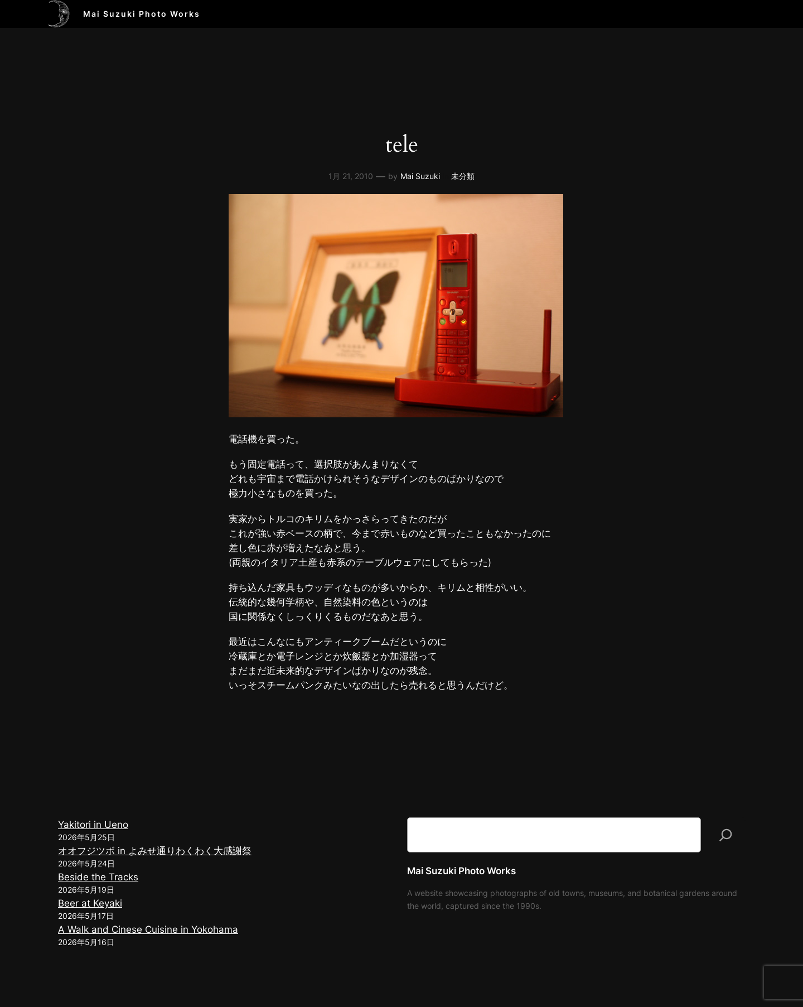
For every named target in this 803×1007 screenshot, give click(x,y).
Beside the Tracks (98, 877)
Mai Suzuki (420, 176)
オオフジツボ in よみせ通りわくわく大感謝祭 (154, 850)
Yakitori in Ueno (93, 824)
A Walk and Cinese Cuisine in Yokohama (148, 929)
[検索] (726, 835)
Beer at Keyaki (90, 903)
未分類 (463, 176)
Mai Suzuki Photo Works (141, 13)
